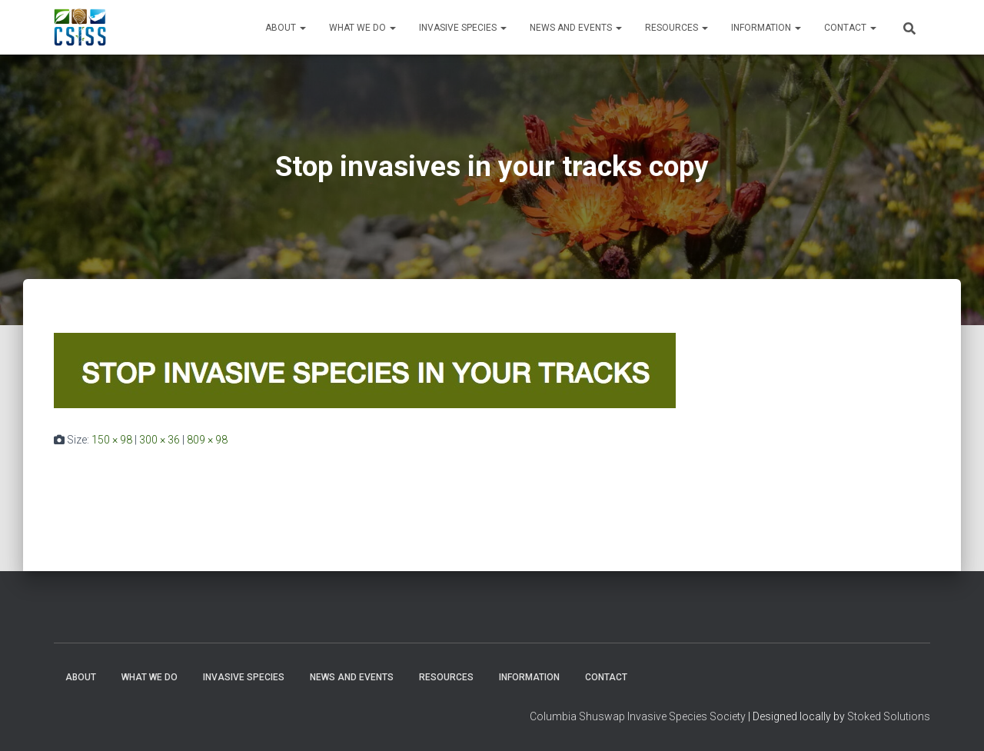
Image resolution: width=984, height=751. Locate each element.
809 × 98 (207, 440)
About (285, 27)
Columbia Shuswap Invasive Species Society (638, 716)
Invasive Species (463, 27)
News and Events (576, 27)
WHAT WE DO (362, 27)
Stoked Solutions (888, 716)
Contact (850, 27)
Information (766, 27)
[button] (302, 27)
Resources (676, 27)
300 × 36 (159, 440)
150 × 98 (111, 440)
